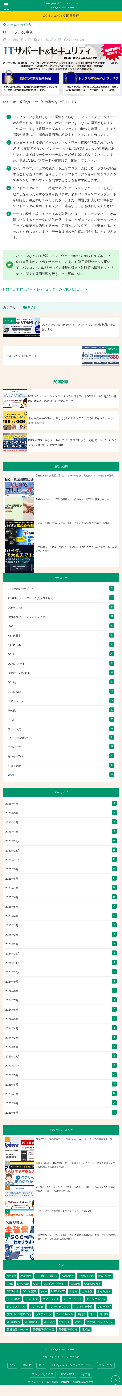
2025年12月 (12, 841)
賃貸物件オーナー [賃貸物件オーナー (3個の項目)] (17, 1329)
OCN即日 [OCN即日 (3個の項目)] (12, 1291)
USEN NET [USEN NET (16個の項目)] (58, 1291)
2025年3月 (11, 925)
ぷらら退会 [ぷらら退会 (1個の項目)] (31, 1298)
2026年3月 (11, 813)
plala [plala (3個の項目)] (44, 1291)
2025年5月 (11, 906)
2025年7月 (11, 888)
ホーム (10, 24)
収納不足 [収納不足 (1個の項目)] (64, 1321)
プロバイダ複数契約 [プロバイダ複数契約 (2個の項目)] (19, 1314)
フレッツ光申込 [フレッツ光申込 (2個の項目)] (83, 1306)
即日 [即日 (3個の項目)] (92, 1314)
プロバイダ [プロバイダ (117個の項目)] (104, 1306)
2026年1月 (11, 831)
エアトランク (16, 701)
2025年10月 (12, 859)
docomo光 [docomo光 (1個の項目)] (68, 1276)
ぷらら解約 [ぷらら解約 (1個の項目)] (13, 1298)
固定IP (12, 775)
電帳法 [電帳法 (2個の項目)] (86, 1329)
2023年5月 (11, 1112)
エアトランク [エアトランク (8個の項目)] (51, 1298)
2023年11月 (12, 1056)
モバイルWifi (15, 756)
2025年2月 (11, 934)
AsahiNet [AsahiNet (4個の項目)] (25, 1276)
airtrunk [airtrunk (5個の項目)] (11, 1276)
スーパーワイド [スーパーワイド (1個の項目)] (72, 1298)
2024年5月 (11, 1019)
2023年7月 (11, 1093)
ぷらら (12, 719)
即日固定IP (14, 765)
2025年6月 (11, 897)
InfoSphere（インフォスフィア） (28, 616)
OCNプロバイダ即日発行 (61, 16)
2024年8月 (11, 991)
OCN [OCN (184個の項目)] (36, 1283)
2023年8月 (11, 1084)
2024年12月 (12, 953)
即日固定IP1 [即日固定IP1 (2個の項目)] (32, 1321)
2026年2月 (11, 822)
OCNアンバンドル (19, 673)
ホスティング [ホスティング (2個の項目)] (43, 1314)
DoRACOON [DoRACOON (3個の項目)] (86, 1276)
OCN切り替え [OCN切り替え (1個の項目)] (92, 1283)
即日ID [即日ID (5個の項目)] (104, 1314)
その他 (26, 24)
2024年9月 (11, 981)
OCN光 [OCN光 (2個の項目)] (75, 1283)
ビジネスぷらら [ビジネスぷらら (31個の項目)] (16, 1306)
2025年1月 (11, 944)
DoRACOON (15, 607)
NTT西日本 (14, 645)
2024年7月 (11, 1000)
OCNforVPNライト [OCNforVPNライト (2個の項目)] (55, 1283)
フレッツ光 (14, 729)
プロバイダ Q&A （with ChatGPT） (61, 7)
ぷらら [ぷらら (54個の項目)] (73, 1291)
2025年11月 (12, 850)
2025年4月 (11, 916)
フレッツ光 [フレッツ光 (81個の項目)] (36, 1306)
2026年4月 (11, 803)
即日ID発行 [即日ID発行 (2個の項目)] (13, 1321)
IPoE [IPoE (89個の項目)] (10, 1283)
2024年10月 (12, 972)
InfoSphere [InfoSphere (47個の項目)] (104, 1276)
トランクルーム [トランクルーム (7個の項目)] (96, 1298)
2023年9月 (11, 1075)
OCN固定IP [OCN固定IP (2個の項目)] (29, 1291)
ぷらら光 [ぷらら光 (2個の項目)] (87, 1291)
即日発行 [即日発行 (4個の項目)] (49, 1321)
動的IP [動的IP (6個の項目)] (81, 1314)
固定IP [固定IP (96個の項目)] (78, 1321)
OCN (11, 654)
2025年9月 (11, 869)
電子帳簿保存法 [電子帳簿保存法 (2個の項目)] (68, 1329)
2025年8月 (11, 878)
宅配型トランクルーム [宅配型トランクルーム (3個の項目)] (100, 1321)
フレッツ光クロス (22, 737)
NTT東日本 (14, 635)
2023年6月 (11, 1103)
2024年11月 (12, 962)
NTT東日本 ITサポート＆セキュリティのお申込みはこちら (45, 289)
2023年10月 (12, 1065)
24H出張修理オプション (22, 588)
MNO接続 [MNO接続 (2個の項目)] (23, 1283)
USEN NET (15, 691)
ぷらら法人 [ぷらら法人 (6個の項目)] (104, 1291)
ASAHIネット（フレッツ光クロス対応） (32, 598)
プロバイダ (14, 747)
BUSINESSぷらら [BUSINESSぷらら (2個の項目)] (46, 1276)
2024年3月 (11, 1037)
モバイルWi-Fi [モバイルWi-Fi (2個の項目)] (64, 1314)
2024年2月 (11, 1047)
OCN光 (12, 682)
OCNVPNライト (17, 663)
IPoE (11, 626)
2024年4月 (11, 1028)
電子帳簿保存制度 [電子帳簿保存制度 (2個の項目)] (43, 1329)
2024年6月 (11, 1009)
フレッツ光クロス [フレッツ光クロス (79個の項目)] (58, 1306)
